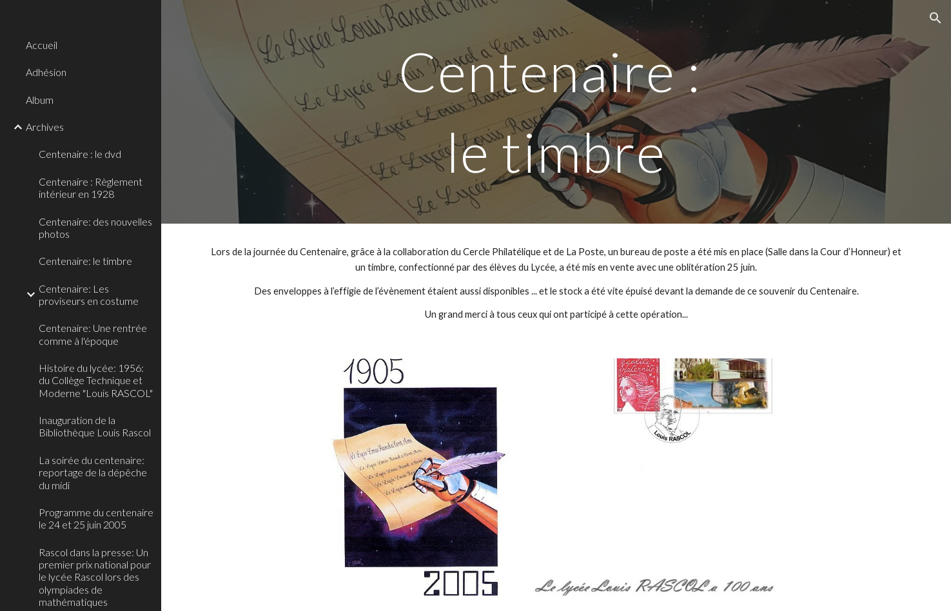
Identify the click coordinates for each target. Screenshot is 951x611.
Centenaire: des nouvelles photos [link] (95, 227)
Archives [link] (45, 127)
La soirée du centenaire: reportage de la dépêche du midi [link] (93, 472)
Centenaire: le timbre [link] (85, 261)
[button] (935, 18)
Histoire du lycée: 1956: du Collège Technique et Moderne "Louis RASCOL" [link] (96, 380)
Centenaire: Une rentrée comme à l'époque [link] (93, 334)
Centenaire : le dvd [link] (80, 154)
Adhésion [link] (46, 72)
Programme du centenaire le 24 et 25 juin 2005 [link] (96, 518)
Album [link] (40, 99)
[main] (555, 112)
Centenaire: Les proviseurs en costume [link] (89, 294)
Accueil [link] (41, 45)
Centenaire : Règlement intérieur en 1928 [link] (90, 187)
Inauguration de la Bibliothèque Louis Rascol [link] (95, 426)
